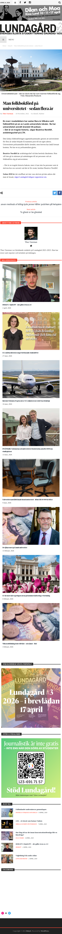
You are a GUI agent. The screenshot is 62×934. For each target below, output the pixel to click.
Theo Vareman (8, 114)
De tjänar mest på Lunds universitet (14, 547)
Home (4, 46)
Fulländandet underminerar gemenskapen (31, 809)
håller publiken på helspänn (31, 203)
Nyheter (41, 114)
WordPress (45, 931)
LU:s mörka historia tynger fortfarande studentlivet (20, 353)
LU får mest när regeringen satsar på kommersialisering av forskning (26, 596)
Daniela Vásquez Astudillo (27, 812)
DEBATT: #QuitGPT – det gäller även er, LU (17, 305)
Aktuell (10, 46)
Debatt (19, 847)
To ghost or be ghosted (31, 210)
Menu (7, 39)
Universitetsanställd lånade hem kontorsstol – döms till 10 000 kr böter (27, 499)
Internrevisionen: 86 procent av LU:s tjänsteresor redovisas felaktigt (26, 401)
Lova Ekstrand (22, 858)
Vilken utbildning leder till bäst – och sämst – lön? (19, 644)
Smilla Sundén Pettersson (26, 824)
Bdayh (28, 931)
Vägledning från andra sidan (26, 856)
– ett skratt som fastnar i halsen (29, 821)
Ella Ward (20, 838)
